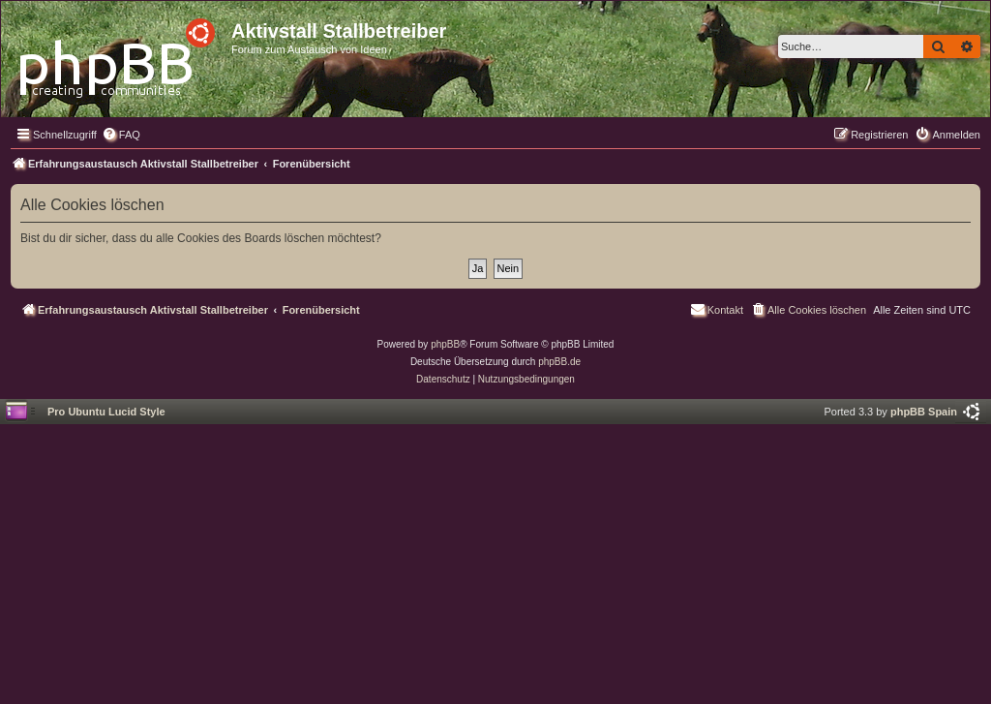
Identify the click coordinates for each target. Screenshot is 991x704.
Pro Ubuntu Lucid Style (106, 411)
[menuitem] (121, 134)
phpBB (445, 344)
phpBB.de (559, 361)
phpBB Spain (923, 411)
